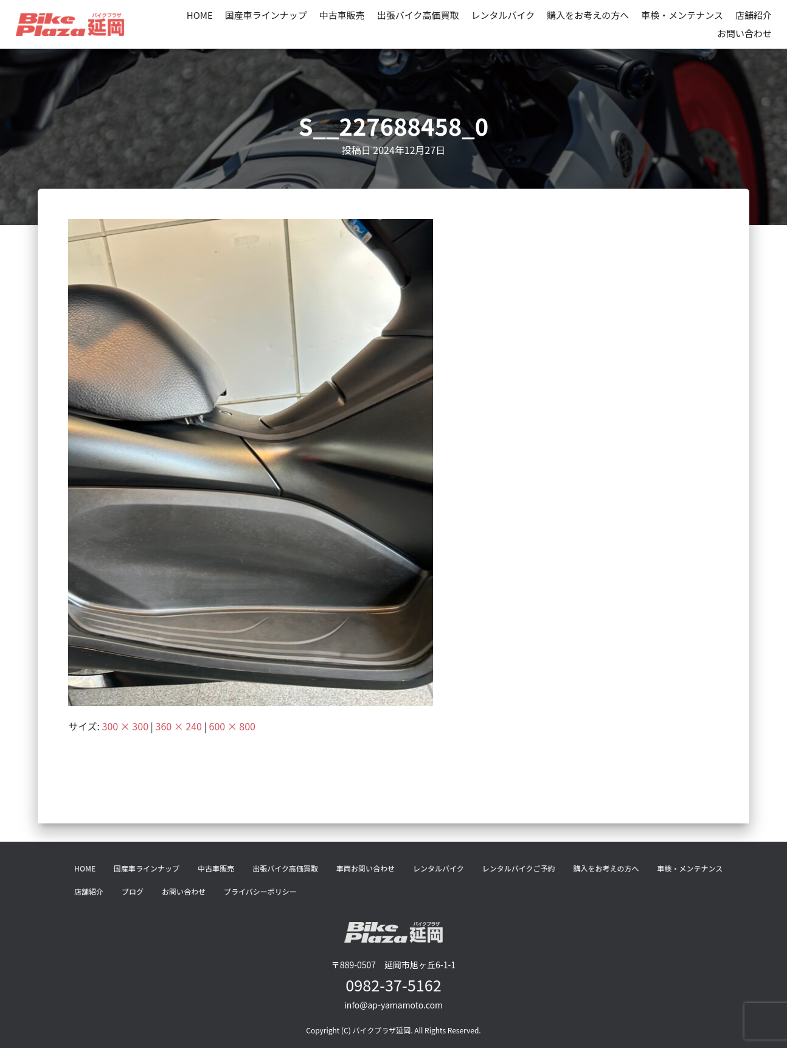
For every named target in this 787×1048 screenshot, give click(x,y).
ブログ (133, 891)
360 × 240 (179, 726)
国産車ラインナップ (266, 15)
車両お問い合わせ (365, 868)
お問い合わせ (744, 33)
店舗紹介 (753, 15)
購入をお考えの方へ (588, 15)
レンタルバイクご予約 (518, 868)
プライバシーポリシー (260, 891)
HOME (200, 15)
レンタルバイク (503, 15)
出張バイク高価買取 (418, 15)
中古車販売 (342, 15)
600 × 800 (232, 726)
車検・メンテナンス (682, 15)
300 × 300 (125, 726)
